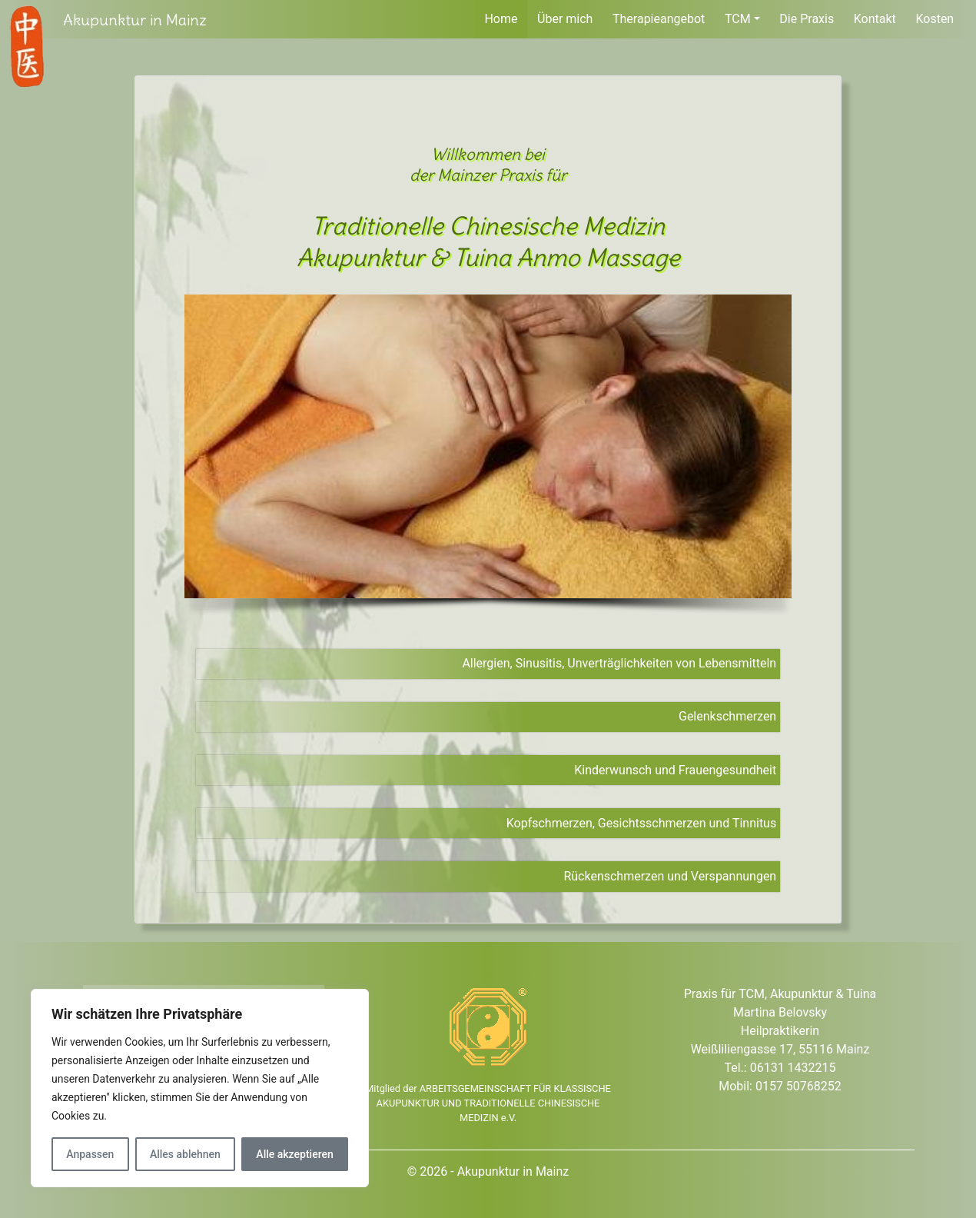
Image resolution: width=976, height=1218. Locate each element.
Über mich (565, 19)
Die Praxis (806, 19)
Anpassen (90, 1154)
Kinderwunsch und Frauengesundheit (675, 770)
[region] (200, 1088)
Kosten (934, 19)
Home (500, 19)
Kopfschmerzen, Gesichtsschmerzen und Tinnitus (641, 823)
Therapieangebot (658, 19)
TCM (738, 19)
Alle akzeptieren (294, 1154)
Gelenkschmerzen (727, 716)
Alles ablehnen (185, 1154)
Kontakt (875, 19)
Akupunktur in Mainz (135, 19)
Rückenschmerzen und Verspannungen (669, 876)
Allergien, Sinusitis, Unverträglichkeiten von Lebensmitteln (619, 663)
